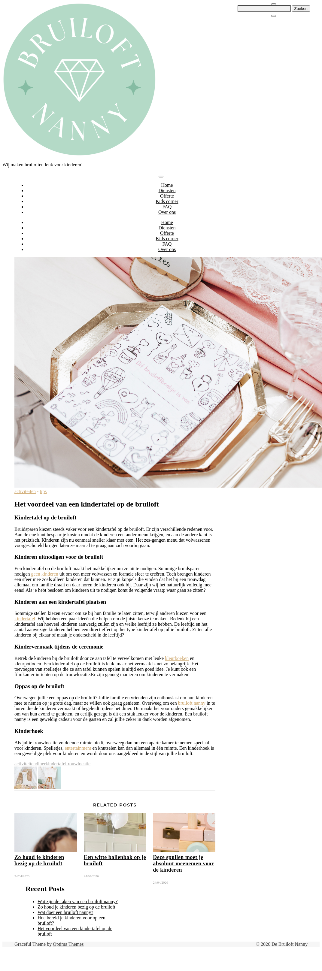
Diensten (167, 190)
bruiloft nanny (191, 703)
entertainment (78, 748)
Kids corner (167, 201)
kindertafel (24, 618)
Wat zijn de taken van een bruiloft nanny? (78, 901)
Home (167, 185)
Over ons (167, 212)
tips (43, 491)
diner (41, 763)
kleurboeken (177, 658)
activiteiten (25, 491)
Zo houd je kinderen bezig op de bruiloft (39, 860)
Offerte (167, 195)
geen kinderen (44, 573)
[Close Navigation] (273, 16)
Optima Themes (68, 944)
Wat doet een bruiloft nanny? (65, 912)
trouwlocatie (78, 763)
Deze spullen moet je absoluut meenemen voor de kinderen (183, 863)
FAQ (167, 206)
